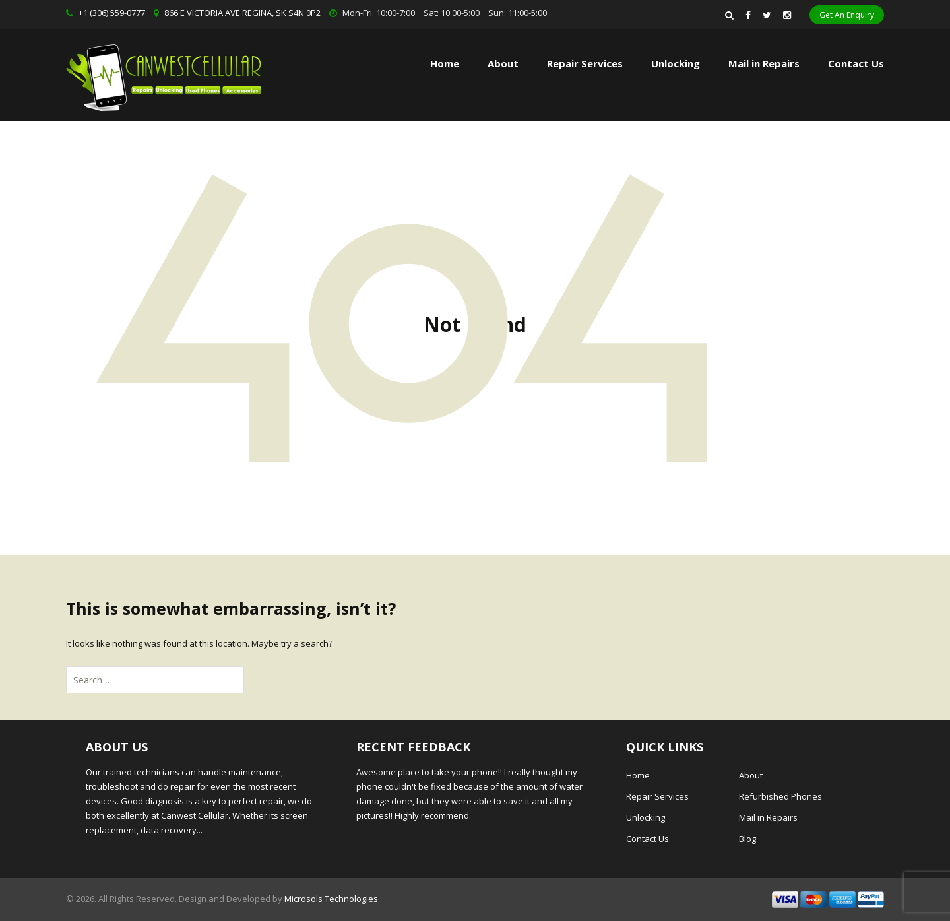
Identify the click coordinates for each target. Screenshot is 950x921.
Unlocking (675, 63)
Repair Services (657, 796)
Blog (747, 838)
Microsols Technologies (331, 899)
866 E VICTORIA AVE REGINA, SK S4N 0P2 (242, 12)
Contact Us (856, 63)
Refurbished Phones (780, 796)
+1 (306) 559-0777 (112, 12)
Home (444, 63)
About (503, 63)
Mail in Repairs (764, 63)
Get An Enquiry (846, 14)
